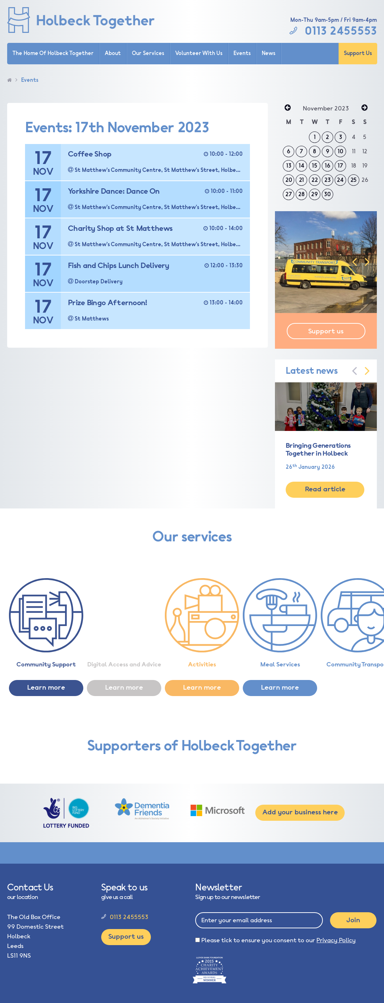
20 (288, 180)
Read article (325, 489)
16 (327, 166)
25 (353, 180)
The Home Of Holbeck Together (53, 53)
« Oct (287, 108)
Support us (326, 331)
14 (302, 166)
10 (340, 151)
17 (340, 166)
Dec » (364, 108)
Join (353, 920)
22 (314, 180)
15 (314, 166)
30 (327, 194)
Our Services (148, 53)
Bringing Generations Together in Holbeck (318, 449)
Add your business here (300, 812)
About (113, 53)
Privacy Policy (336, 940)
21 (301, 180)
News (268, 53)
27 (288, 194)
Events (242, 53)
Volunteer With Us (198, 53)
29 (314, 194)
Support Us (358, 53)
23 (327, 180)
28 (301, 194)
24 (340, 180)
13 (288, 166)
